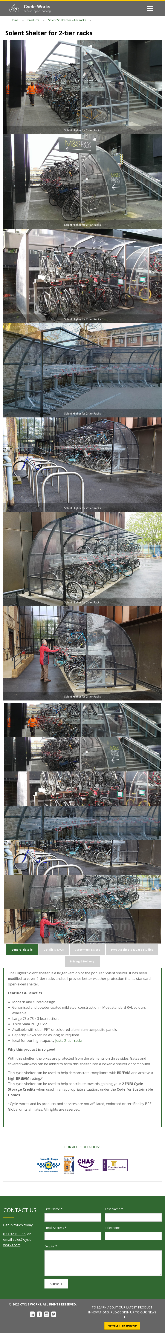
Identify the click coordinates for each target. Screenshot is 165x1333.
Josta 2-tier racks (68, 1040)
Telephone (112, 1228)
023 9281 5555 (14, 1234)
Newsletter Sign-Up (122, 1325)
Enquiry (50, 1246)
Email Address (55, 1228)
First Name (53, 1209)
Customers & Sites (87, 949)
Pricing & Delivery (82, 961)
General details (22, 949)
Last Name (114, 1209)
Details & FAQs (54, 949)
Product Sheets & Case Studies (132, 949)
